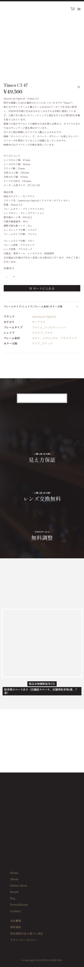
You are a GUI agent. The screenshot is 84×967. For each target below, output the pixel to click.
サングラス (38, 322)
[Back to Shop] (78, 87)
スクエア (37, 333)
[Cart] (73, 9)
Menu (78, 9)
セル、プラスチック (64, 338)
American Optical (44, 316)
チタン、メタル (41, 338)
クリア (36, 343)
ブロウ (48, 333)
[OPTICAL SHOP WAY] (42, 643)
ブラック (47, 343)
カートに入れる (42, 288)
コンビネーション (55, 327)
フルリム (37, 327)
